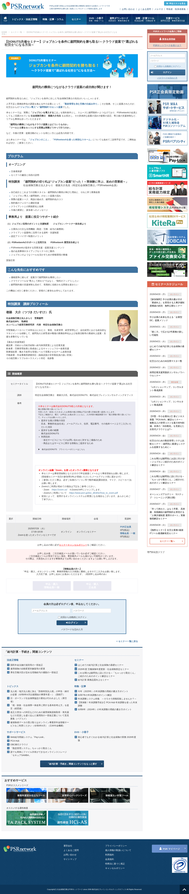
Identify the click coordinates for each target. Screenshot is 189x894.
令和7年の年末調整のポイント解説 (95, 695)
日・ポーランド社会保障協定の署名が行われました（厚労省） (38, 700)
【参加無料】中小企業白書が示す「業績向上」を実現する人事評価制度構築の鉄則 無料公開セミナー (167, 302)
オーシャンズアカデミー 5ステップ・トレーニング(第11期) (166, 496)
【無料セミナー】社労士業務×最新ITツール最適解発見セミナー (166, 532)
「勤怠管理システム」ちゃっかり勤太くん (31, 748)
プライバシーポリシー (116, 845)
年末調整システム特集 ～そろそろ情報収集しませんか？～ (107, 698)
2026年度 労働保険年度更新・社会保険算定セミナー (103, 669)
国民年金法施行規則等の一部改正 (26, 665)
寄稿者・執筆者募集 (176, 9)
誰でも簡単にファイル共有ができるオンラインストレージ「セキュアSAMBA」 (38, 753)
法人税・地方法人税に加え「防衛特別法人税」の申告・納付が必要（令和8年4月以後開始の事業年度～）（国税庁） (39, 693)
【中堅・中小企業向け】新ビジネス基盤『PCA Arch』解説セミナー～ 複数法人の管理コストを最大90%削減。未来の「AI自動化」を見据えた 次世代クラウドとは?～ (167, 423)
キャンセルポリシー (115, 868)
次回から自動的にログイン (72, 617)
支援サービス (173, 19)
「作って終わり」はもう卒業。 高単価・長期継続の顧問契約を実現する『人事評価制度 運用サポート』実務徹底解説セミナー (167, 514)
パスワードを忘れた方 (72, 629)
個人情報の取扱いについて (118, 850)
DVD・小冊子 (96, 19)
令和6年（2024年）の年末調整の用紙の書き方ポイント (105, 709)
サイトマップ (70, 859)
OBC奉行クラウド (19, 744)
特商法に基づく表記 (115, 863)
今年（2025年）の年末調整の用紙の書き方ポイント (103, 691)
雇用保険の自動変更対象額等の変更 (27, 668)
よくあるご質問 (71, 850)
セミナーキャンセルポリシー (73, 545)
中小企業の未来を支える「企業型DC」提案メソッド (166, 319)
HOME (4, 32)
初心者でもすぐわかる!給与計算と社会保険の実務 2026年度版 (107, 739)
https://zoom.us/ (59, 489)
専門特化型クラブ (156, 552)
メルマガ (158, 9)
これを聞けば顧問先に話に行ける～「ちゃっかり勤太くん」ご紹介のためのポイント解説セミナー (107, 674)
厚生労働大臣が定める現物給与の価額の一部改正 (34, 672)
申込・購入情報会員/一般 (51, 586)
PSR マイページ (169, 848)
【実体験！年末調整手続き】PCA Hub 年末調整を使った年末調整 (107, 704)
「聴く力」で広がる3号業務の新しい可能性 (166, 333)
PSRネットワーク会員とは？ (167, 45)
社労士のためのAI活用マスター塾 (166, 361)
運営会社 (68, 845)
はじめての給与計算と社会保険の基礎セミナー (100, 665)
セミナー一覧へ (167, 541)
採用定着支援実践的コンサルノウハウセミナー (167, 374)
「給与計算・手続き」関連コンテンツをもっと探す (72, 764)
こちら (82, 449)
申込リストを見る (175, 3)
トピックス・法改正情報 (24, 19)
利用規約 (109, 854)
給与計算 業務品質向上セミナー (93, 680)
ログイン (72, 622)
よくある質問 (144, 9)
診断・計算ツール (145, 19)
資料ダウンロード (119, 19)
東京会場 (174, 382)
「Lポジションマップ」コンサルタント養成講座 (166, 389)
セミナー (76, 19)
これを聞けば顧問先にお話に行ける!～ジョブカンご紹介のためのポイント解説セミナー (167, 461)
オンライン (174, 294)
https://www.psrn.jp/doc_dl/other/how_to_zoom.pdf (93, 493)
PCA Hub (14, 741)
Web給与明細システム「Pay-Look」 (28, 737)
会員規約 (109, 859)
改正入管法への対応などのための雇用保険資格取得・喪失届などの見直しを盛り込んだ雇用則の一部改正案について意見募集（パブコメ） (39, 715)
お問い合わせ (128, 9)
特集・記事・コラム (53, 19)
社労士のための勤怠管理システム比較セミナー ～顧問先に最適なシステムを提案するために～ (167, 443)
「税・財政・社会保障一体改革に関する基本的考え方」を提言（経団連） (39, 707)
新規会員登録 (167, 39)
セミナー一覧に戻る (127, 641)
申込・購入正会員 (92, 586)
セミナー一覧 (16, 32)
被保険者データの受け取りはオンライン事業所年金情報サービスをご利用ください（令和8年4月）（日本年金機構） (39, 724)
